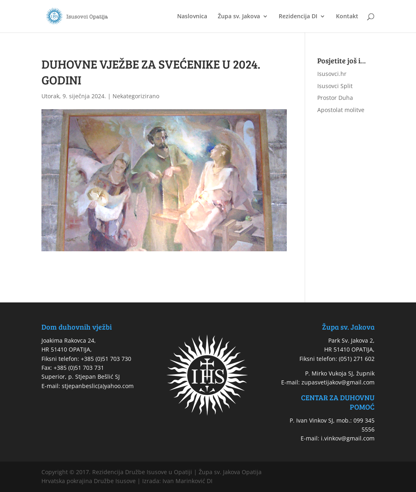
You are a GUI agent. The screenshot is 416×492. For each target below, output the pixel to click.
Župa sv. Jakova (239, 16)
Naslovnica (192, 16)
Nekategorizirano (136, 96)
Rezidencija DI (298, 16)
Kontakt (347, 16)
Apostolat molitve (340, 110)
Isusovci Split (335, 86)
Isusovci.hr (332, 74)
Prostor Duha (335, 97)
